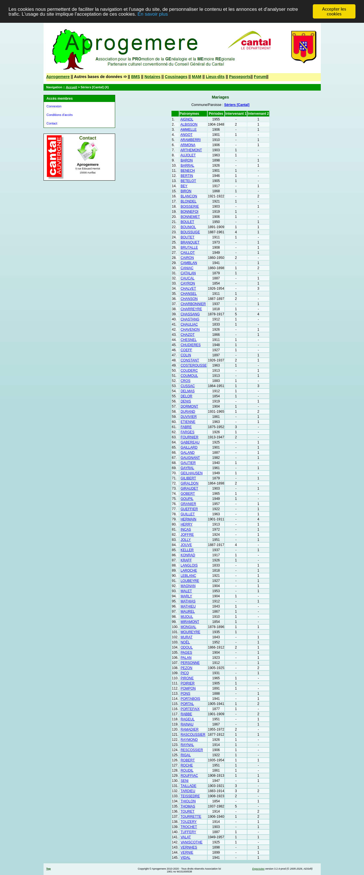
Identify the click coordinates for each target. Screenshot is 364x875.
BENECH (188, 171)
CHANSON (189, 299)
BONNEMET (190, 217)
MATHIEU (188, 606)
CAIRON (187, 258)
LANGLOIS (189, 565)
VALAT (186, 837)
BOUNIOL (188, 227)
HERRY (187, 524)
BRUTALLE (189, 248)
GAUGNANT (190, 458)
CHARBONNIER (193, 304)
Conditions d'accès (60, 114)
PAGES (186, 653)
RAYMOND (189, 740)
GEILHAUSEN (191, 473)
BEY (184, 186)
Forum (260, 76)
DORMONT (189, 406)
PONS (185, 694)
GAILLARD (189, 447)
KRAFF (186, 560)
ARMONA (187, 145)
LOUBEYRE (190, 581)
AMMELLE (188, 130)
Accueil (71, 87)
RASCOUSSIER (193, 735)
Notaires (152, 76)
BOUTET (188, 237)
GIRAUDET (189, 488)
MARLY (186, 596)
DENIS (186, 401)
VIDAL (186, 858)
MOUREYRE (190, 632)
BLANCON (189, 196)
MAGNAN (188, 586)
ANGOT (186, 135)
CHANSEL (189, 294)
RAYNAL (187, 745)
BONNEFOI (189, 212)
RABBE (186, 714)
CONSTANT (190, 360)
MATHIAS (188, 601)
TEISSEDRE (190, 796)
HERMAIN (188, 519)
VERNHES (189, 847)
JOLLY (186, 540)
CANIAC (187, 268)
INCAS (186, 529)
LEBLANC (188, 576)
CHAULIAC (189, 324)
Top (48, 868)
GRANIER (188, 504)
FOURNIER (189, 437)
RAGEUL (188, 719)
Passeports (239, 76)
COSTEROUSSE (194, 365)
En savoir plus (152, 14)
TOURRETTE (191, 817)
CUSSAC (188, 386)
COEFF (186, 350)
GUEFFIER (189, 509)
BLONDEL (189, 201)
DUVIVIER (189, 417)
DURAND (188, 412)
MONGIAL (188, 627)
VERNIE (187, 852)
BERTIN (187, 176)
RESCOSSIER (192, 750)
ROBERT (188, 760)
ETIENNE (188, 422)
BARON (187, 160)
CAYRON (188, 283)
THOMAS (188, 806)
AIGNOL (186, 119)
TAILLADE (189, 786)
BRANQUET (190, 242)
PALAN (186, 658)
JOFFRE (187, 535)
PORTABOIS (190, 699)
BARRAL (187, 165)
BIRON (186, 191)
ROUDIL (187, 770)
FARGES (188, 432)
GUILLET (188, 514)
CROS (186, 381)
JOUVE (186, 545)
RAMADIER (189, 729)
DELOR (186, 396)
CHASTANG (190, 319)
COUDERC (189, 371)
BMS (135, 76)
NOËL (185, 642)
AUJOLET (188, 155)
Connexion (54, 106)
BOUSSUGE (190, 232)
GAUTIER (188, 463)
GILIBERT (188, 478)
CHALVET (188, 289)
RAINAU (187, 724)
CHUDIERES (191, 345)
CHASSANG (190, 314)
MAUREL (188, 612)
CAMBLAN (189, 263)
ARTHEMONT (191, 150)
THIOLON (188, 801)
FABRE (186, 427)
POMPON (188, 688)
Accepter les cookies (334, 11)
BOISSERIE (190, 206)
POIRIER (188, 683)
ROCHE (187, 765)
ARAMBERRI (190, 140)
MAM (196, 76)
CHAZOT (188, 335)
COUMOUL (189, 376)
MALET (186, 591)
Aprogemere (58, 76)
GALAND (188, 453)
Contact (52, 123)
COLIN (186, 355)
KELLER (187, 550)
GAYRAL (187, 468)
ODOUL (187, 647)
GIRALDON (189, 483)
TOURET (188, 811)
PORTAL (187, 704)
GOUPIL (187, 499)
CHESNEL (189, 340)
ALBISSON (188, 124)
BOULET (187, 222)
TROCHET (189, 827)
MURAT (187, 637)
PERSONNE (190, 663)
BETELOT (188, 181)
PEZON (186, 668)
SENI (185, 781)
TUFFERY (188, 832)
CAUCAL (188, 278)
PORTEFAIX (190, 709)
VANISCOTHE (191, 842)
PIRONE (187, 678)
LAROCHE (189, 571)
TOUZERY (189, 822)
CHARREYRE (191, 309)
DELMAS (188, 391)
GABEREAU (190, 442)
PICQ (185, 673)
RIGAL (186, 755)
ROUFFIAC (189, 776)
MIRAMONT (190, 622)
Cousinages (176, 76)
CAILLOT (188, 253)
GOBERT (188, 494)
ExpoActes (258, 868)
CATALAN (188, 273)
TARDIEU (188, 791)
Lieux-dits (215, 76)
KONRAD (188, 555)
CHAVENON (190, 330)
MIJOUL (187, 617)
